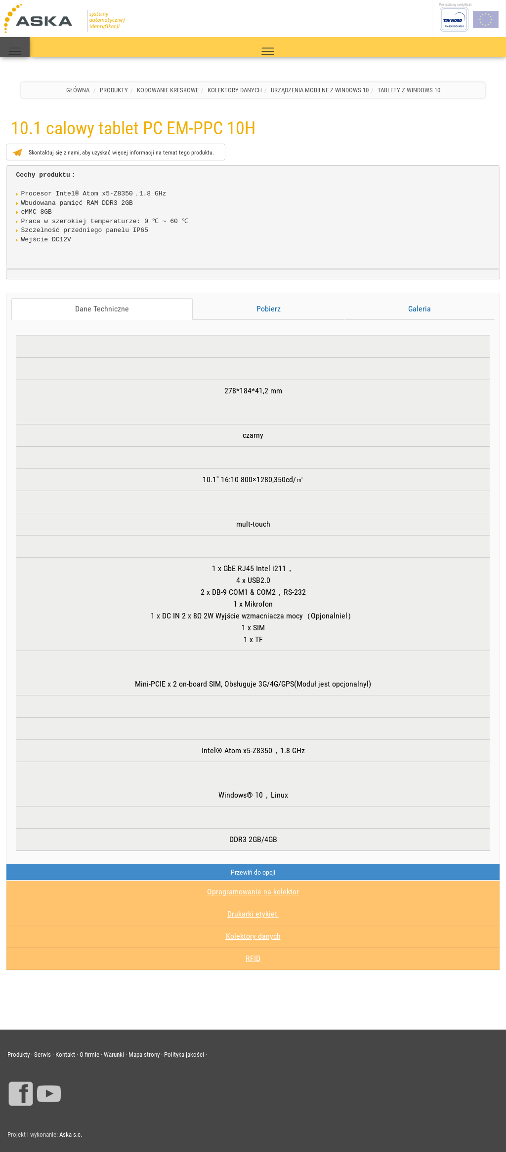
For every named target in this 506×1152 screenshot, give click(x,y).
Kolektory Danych (235, 90)
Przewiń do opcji (253, 872)
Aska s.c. (70, 1134)
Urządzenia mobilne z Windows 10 (320, 90)
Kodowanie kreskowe (168, 90)
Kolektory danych (253, 936)
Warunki (114, 1054)
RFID (253, 958)
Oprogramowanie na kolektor (253, 891)
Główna (77, 90)
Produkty (114, 90)
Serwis (42, 1054)
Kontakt (65, 1054)
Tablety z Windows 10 (409, 90)
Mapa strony (144, 1054)
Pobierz (268, 308)
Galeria (419, 308)
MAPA (14, 47)
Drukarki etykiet (253, 914)
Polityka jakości (184, 1054)
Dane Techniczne (102, 308)
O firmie (89, 1054)
